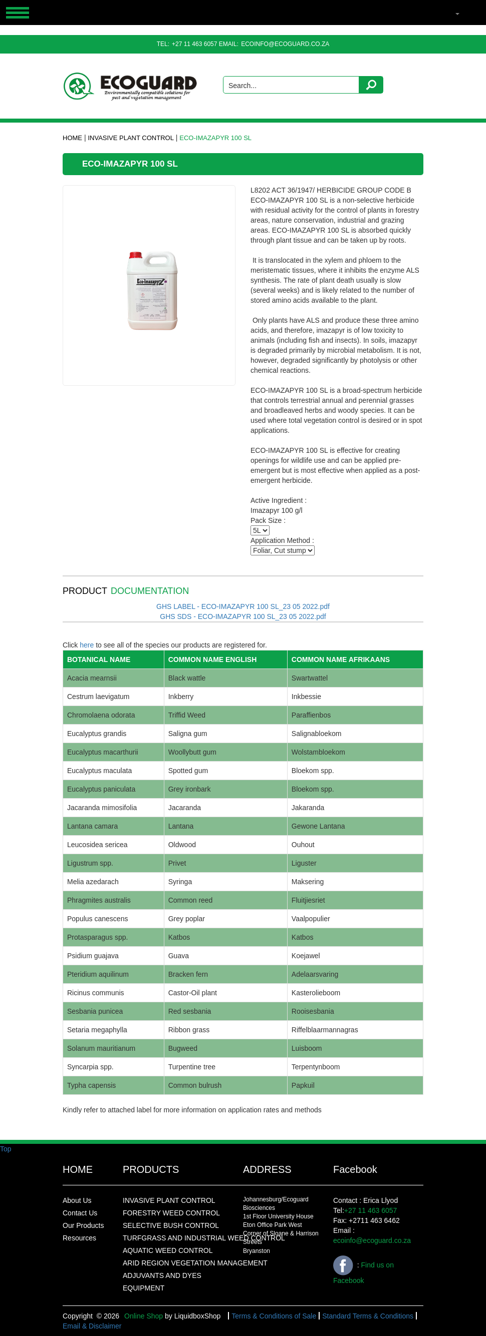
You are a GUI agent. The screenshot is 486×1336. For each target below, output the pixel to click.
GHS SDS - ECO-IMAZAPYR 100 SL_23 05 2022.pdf (243, 616)
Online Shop (143, 1316)
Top (6, 1149)
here (87, 645)
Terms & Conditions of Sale (273, 1316)
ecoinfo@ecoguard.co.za (285, 44)
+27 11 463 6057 (194, 44)
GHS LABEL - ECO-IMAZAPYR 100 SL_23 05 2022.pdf (243, 606)
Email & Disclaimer (92, 1326)
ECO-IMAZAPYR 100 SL (215, 138)
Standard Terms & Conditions (367, 1316)
